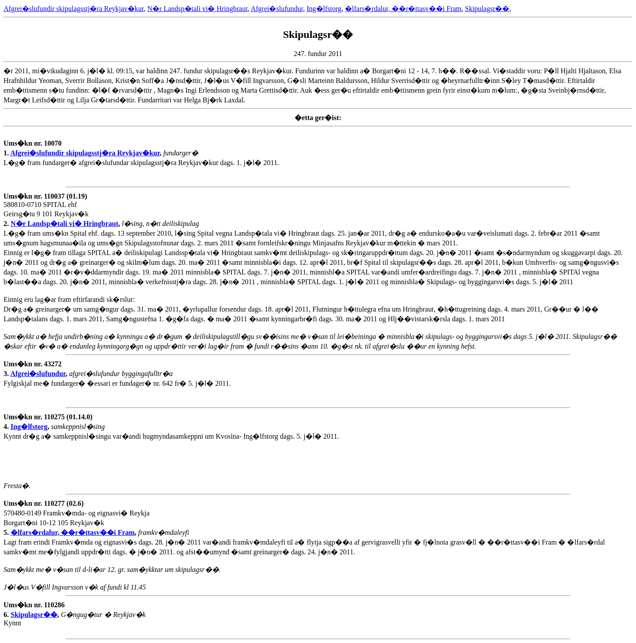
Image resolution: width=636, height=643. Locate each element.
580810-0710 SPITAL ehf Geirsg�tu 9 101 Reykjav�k (46, 209)
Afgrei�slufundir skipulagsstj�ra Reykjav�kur (74, 8)
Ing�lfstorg (324, 8)
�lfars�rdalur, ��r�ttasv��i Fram (403, 8)
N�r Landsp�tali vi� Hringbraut (198, 8)
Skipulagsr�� (487, 8)
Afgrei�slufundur (277, 8)
